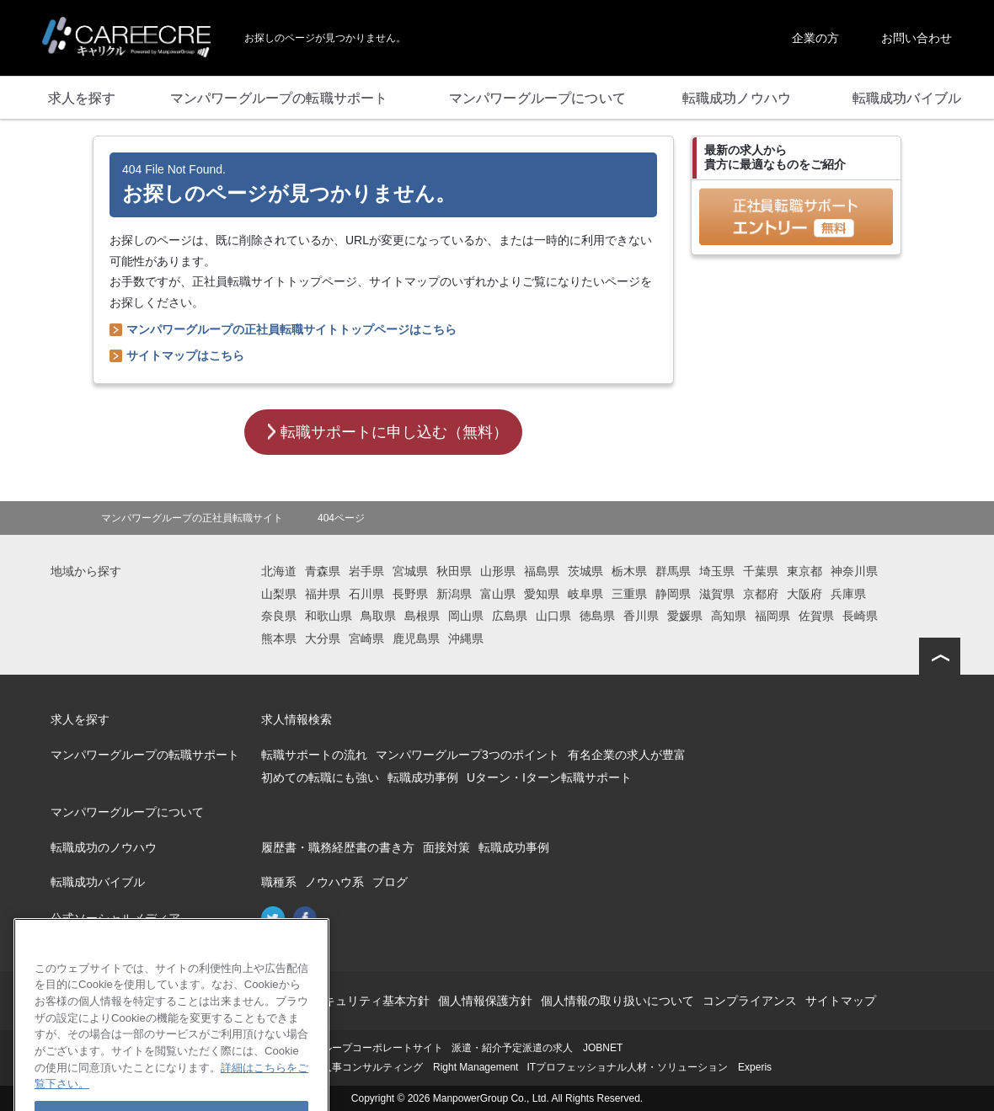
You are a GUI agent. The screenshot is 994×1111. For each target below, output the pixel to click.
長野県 (410, 594)
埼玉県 (717, 571)
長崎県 (860, 615)
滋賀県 (717, 594)
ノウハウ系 (334, 882)
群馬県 (673, 571)
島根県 (422, 615)
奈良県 (279, 615)
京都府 (760, 594)
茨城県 (585, 571)
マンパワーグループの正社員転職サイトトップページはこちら (291, 329)
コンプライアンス (750, 1000)
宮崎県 (366, 638)
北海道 (279, 571)
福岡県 (772, 615)
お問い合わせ (916, 38)
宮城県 (410, 571)
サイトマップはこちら (185, 355)
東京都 (804, 571)
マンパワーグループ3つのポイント (467, 754)
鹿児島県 (416, 638)
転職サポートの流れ (314, 754)
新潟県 (454, 594)
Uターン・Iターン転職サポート (549, 777)
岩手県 (366, 571)
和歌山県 (328, 615)
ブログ (390, 882)
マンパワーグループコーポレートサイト (352, 1048)
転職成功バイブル (98, 882)
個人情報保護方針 (485, 1000)
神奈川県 (854, 571)
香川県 (641, 615)
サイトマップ (840, 1000)
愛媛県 (685, 615)
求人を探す (80, 719)
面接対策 (446, 847)
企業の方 (815, 38)
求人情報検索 (296, 719)
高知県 (728, 615)
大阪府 (804, 594)
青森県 (322, 571)
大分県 (322, 638)
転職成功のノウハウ (104, 847)
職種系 (279, 882)
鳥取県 (378, 615)
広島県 (509, 615)
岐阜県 (585, 594)
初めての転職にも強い (320, 777)
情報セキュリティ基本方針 (359, 1000)
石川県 (366, 594)
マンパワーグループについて (127, 812)
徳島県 (597, 615)
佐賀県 (816, 615)
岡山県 (466, 615)
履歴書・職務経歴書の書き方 (337, 847)
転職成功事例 (422, 777)
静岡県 (673, 594)
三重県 (629, 594)
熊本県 (279, 638)
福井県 (322, 594)
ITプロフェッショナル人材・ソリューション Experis (649, 1067)
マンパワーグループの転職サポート (145, 754)
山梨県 (279, 594)
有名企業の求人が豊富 (627, 754)
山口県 (553, 615)
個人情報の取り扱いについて (617, 1000)
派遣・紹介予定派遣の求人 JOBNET (537, 1048)
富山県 (498, 594)
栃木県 (629, 571)
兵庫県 (848, 594)
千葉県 (760, 571)
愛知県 (541, 594)
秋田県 (454, 571)
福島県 (541, 571)
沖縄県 (466, 638)
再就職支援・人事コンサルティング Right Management (389, 1067)
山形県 (498, 571)
